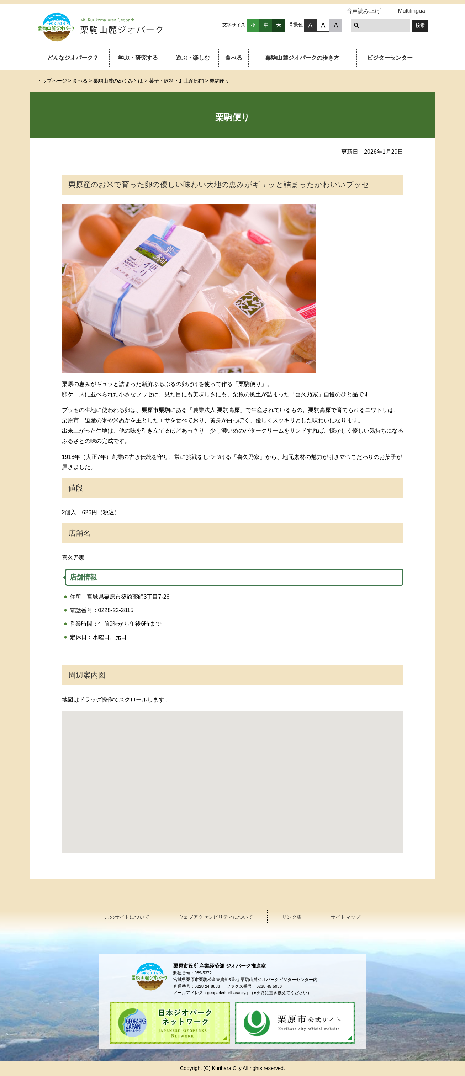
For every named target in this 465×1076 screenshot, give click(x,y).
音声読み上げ (364, 11)
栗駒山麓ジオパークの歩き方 (302, 58)
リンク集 (292, 917)
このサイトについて (127, 917)
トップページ (52, 81)
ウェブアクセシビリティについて (215, 917)
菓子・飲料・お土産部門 (176, 81)
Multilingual (412, 11)
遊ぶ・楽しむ (193, 58)
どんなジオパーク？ (73, 58)
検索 (420, 25)
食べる (233, 58)
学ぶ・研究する (138, 58)
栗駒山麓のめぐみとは (118, 81)
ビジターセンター (390, 58)
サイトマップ (345, 917)
